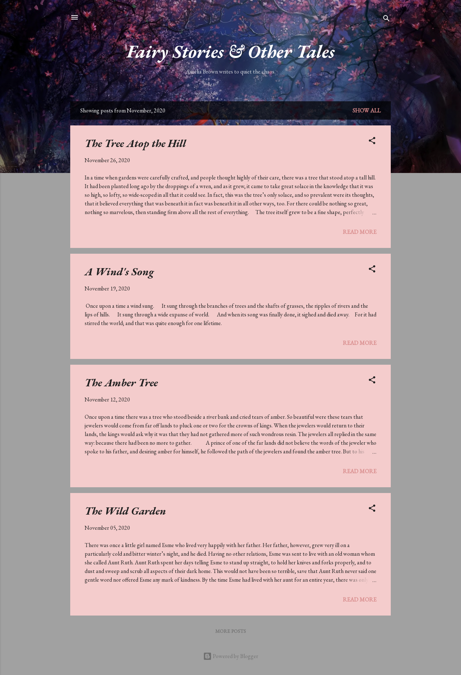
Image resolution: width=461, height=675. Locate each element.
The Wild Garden (125, 511)
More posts (230, 631)
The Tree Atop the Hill (135, 143)
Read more (359, 232)
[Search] (386, 20)
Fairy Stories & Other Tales (231, 51)
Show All (367, 110)
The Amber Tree (121, 383)
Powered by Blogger (230, 656)
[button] (372, 141)
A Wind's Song (119, 272)
